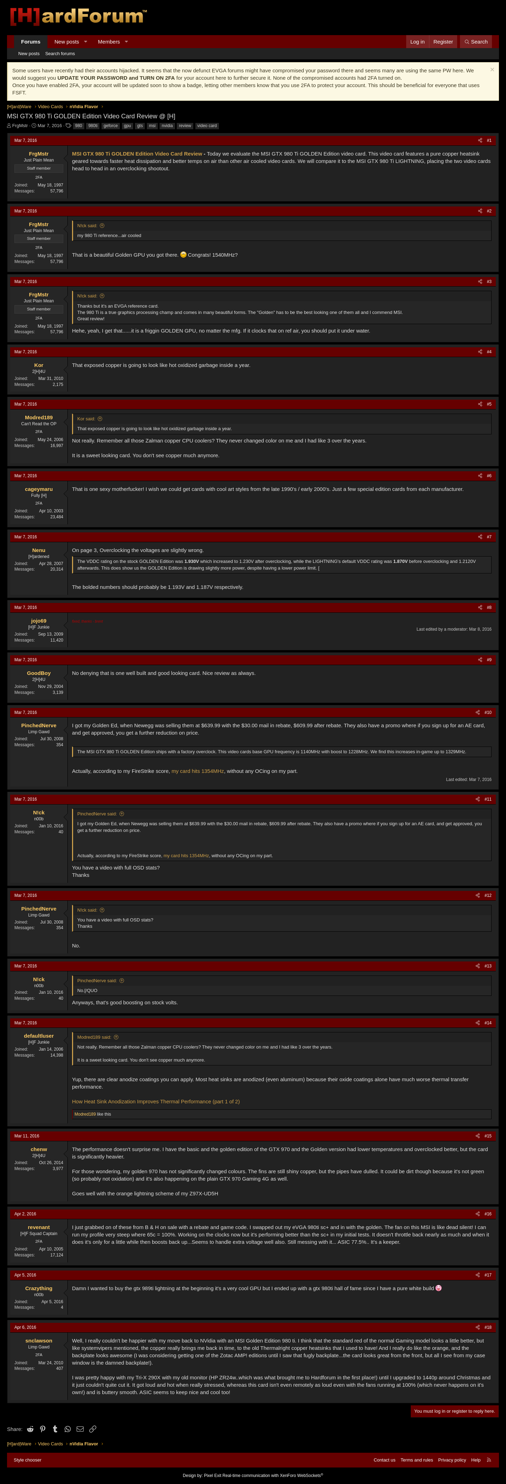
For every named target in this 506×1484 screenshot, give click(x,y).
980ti (92, 125)
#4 (489, 351)
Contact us (384, 1460)
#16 (488, 1214)
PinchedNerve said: (97, 813)
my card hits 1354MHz (197, 771)
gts (140, 125)
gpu (127, 125)
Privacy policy (452, 1460)
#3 (489, 281)
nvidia (167, 125)
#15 (488, 1136)
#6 (489, 475)
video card (207, 125)
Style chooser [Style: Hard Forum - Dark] (27, 1460)
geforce (111, 125)
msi (152, 125)
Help (476, 1460)
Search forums (60, 53)
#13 (488, 966)
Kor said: (86, 418)
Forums (30, 42)
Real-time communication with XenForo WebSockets (272, 1475)
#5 (489, 404)
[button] (85, 41)
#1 (489, 140)
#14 (488, 1022)
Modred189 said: (94, 1037)
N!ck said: (87, 225)
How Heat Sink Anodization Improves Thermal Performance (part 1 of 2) (156, 1101)
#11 (488, 799)
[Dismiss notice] (491, 70)
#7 (489, 536)
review (185, 125)
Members (109, 42)
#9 (489, 659)
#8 (489, 607)
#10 (488, 712)
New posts (66, 42)
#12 (488, 895)
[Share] (480, 141)
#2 (489, 211)
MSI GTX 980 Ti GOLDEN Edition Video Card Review (137, 154)
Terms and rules (417, 1460)
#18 (488, 1327)
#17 (488, 1275)
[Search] (476, 41)
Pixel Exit (212, 1475)
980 (78, 125)
